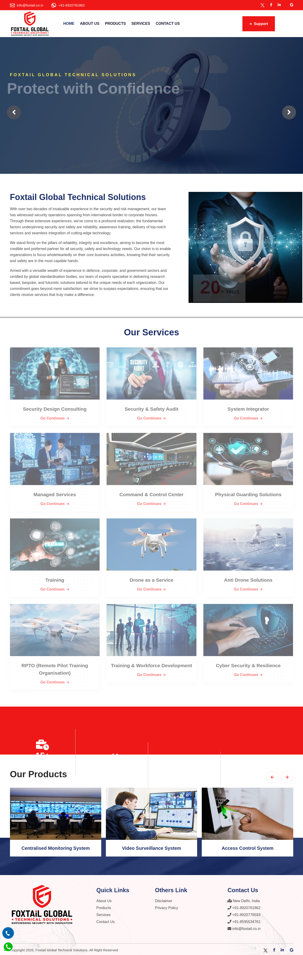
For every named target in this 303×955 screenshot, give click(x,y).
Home (69, 23)
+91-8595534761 (244, 920)
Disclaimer (164, 899)
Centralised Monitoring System (55, 846)
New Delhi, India (244, 899)
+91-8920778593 (244, 913)
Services (140, 23)
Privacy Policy (166, 906)
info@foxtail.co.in (30, 5)
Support (258, 24)
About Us (90, 23)
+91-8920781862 (71, 5)
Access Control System (247, 846)
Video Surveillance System (151, 846)
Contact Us (168, 23)
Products (115, 23)
